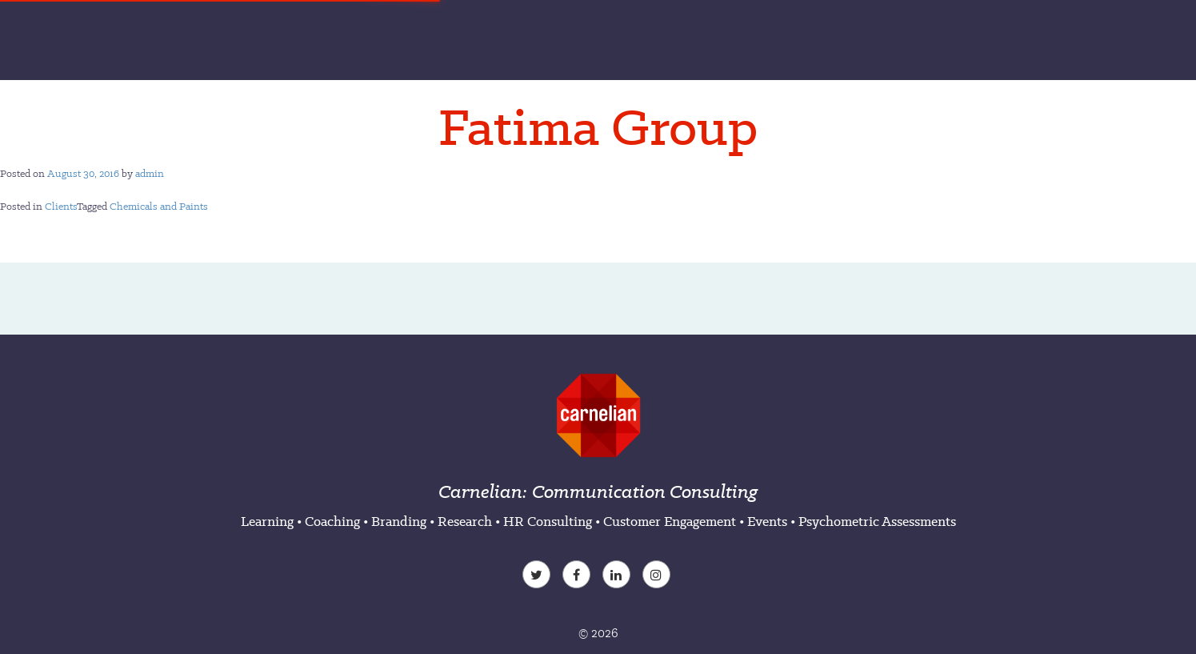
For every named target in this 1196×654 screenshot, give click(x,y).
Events (767, 521)
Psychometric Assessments (877, 521)
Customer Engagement (669, 521)
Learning (267, 521)
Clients (61, 206)
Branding (398, 521)
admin (149, 173)
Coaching (332, 521)
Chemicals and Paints (159, 206)
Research (465, 521)
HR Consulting (547, 521)
